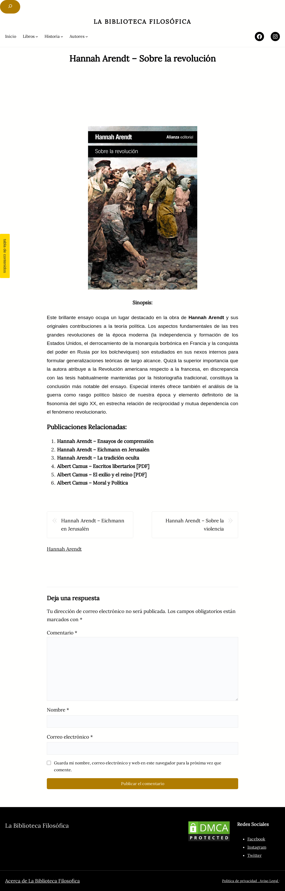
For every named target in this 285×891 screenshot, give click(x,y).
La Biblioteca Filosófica (142, 21)
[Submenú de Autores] (79, 36)
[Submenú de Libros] (30, 36)
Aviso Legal (269, 880)
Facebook (256, 838)
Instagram (256, 847)
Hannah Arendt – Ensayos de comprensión (105, 441)
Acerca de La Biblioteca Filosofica (42, 881)
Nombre (58, 710)
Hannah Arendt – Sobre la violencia (195, 524)
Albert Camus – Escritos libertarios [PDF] (103, 466)
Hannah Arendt (64, 549)
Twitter (254, 855)
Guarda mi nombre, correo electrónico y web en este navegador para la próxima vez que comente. (137, 766)
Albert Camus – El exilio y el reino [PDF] (102, 475)
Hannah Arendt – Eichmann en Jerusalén (103, 450)
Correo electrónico (70, 737)
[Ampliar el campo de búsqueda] (10, 7)
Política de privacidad (239, 880)
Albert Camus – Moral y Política (92, 483)
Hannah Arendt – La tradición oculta (98, 458)
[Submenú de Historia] (54, 36)
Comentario (62, 633)
